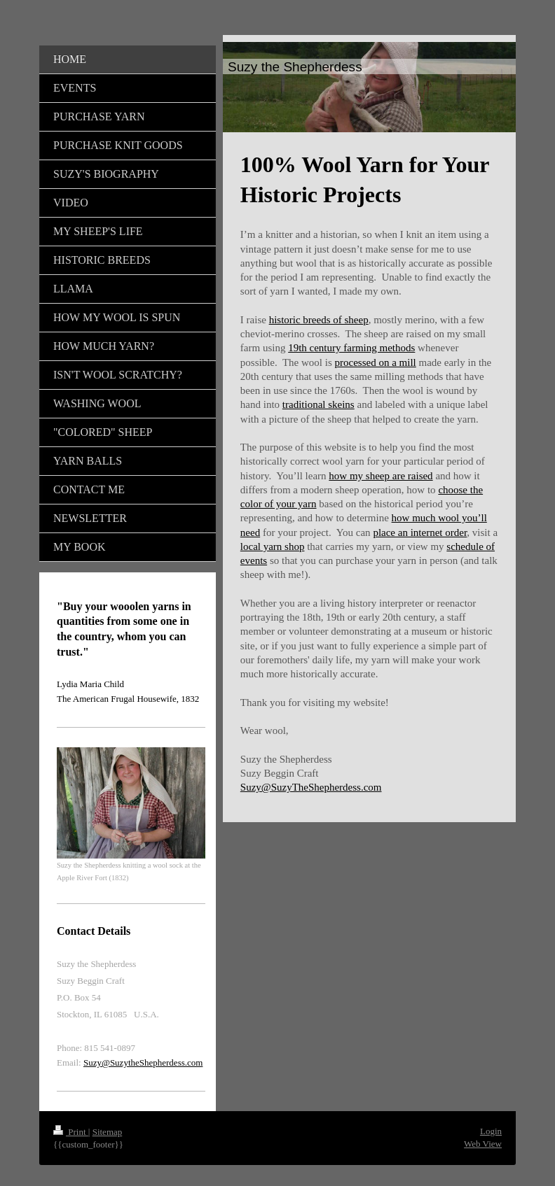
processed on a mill (375, 362)
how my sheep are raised (380, 475)
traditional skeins (318, 404)
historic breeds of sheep (319, 319)
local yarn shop (272, 546)
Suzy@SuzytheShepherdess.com (143, 1062)
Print (70, 1132)
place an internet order (420, 532)
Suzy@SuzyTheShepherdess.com (311, 787)
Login (491, 1131)
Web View (483, 1143)
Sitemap (107, 1132)
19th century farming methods (351, 347)
